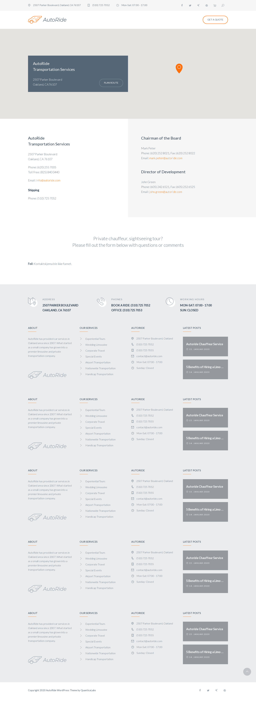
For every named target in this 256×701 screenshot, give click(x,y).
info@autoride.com (48, 180)
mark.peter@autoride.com (165, 158)
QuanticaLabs (88, 690)
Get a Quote (215, 19)
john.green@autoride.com (165, 192)
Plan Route (111, 82)
